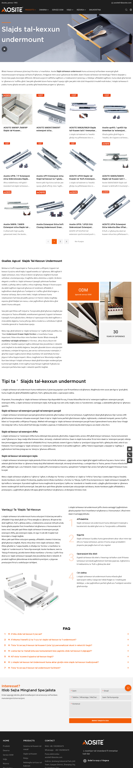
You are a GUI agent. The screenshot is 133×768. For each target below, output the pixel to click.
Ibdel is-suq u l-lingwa (96, 761)
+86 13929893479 (57, 746)
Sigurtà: (80, 535)
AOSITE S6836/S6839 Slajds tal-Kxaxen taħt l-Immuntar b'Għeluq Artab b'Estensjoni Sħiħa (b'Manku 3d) (115, 177)
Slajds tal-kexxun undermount (41, 261)
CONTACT (50, 741)
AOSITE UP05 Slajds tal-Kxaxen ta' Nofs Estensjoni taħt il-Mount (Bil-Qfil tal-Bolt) (82, 177)
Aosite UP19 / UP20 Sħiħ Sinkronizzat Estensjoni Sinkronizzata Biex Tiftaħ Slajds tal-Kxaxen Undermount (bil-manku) (81, 226)
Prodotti (6, 746)
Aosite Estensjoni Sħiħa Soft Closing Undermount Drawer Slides (50, 226)
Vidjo (5, 759)
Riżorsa (6, 764)
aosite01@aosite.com (122, 3)
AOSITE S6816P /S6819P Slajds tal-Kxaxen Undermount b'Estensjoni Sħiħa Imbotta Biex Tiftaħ (15, 129)
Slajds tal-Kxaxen (30, 754)
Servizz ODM (8, 755)
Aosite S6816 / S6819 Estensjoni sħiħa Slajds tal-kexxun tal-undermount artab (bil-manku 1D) (16, 226)
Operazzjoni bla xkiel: (87, 554)
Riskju (25, 758)
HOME (6, 741)
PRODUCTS (29, 741)
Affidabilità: (83, 519)
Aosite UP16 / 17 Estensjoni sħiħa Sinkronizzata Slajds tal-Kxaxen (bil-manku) (16, 177)
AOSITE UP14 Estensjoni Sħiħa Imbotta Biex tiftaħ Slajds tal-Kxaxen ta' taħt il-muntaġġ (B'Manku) (115, 226)
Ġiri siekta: (82, 573)
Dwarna (6, 751)
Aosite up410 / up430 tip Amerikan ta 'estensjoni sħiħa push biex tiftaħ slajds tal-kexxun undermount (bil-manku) (115, 129)
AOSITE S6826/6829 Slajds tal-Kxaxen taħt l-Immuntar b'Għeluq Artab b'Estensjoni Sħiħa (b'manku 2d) (82, 129)
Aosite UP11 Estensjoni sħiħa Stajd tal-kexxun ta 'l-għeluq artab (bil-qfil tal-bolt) (50, 177)
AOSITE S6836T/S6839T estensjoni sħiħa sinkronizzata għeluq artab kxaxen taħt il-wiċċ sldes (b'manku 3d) (49, 129)
